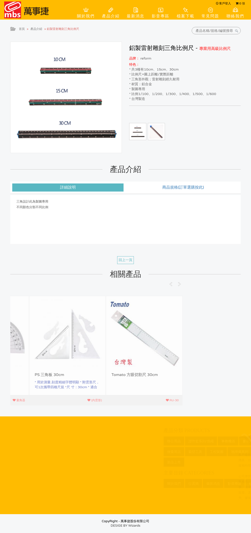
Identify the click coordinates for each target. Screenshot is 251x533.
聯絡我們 (235, 16)
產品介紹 (111, 16)
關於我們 (86, 16)
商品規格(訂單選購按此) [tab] (183, 187)
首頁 (22, 29)
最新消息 (135, 16)
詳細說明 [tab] (68, 187)
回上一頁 (125, 260)
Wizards (134, 526)
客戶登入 (223, 3)
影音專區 (160, 16)
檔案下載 (185, 16)
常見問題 (210, 16)
